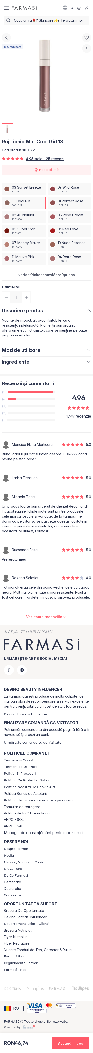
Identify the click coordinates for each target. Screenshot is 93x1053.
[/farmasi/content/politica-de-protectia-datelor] (28, 780)
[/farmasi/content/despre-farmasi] (16, 849)
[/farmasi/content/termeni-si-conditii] (20, 760)
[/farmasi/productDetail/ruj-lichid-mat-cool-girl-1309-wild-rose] (69, 189)
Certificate (12, 882)
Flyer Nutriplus (15, 937)
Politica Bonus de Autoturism (27, 794)
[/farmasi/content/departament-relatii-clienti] (26, 924)
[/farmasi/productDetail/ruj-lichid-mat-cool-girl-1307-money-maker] (24, 245)
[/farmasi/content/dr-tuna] (13, 869)
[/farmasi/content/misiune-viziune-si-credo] (24, 862)
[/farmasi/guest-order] (33, 742)
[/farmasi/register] (26, 714)
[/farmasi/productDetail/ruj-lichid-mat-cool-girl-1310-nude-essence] (69, 245)
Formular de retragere (22, 807)
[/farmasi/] (24, 8)
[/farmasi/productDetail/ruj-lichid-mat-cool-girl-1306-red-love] (69, 231)
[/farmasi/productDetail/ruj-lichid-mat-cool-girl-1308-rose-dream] (69, 217)
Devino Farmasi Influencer (25, 917)
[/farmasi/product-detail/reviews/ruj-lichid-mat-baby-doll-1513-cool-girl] (46, 616)
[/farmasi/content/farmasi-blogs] (14, 956)
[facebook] (9, 670)
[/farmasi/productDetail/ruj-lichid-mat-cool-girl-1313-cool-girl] (24, 203)
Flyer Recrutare (17, 943)
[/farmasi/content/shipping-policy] (39, 800)
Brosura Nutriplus (18, 930)
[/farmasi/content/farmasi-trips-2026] (15, 970)
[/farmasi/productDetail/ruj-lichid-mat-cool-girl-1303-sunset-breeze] (24, 189)
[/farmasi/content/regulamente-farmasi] (21, 963)
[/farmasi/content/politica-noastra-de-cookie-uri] (29, 787)
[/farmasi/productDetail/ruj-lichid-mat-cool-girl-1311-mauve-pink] (24, 259)
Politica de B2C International (27, 813)
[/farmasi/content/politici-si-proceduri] (20, 774)
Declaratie (12, 889)
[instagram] (22, 670)
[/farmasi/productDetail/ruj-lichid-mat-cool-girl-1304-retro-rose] (69, 259)
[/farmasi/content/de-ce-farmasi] (16, 876)
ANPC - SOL (14, 820)
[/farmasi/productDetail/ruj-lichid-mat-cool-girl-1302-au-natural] (24, 217)
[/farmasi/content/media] (9, 856)
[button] (46, 275)
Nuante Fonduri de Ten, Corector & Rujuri (38, 950)
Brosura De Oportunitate (24, 911)
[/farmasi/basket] (78, 7)
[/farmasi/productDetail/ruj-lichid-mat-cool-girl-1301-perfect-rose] (69, 203)
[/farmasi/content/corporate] (13, 895)
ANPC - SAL (13, 826)
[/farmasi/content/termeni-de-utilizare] (20, 767)
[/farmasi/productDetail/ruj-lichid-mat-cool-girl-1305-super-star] (24, 231)
